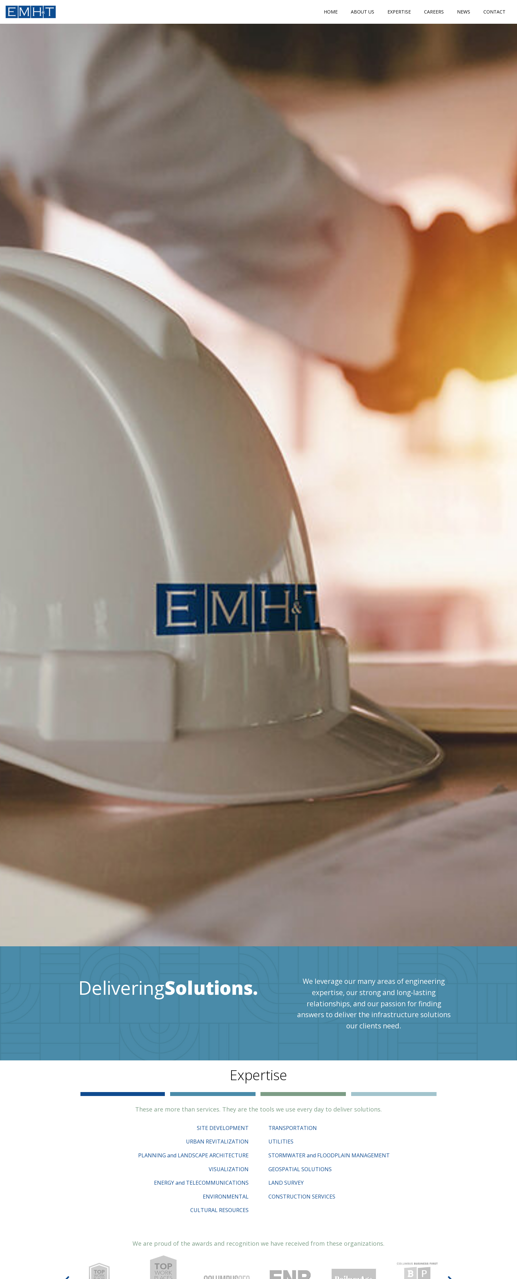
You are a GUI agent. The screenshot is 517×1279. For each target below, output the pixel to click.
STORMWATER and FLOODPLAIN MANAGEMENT (329, 1155)
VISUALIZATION (229, 1169)
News (463, 12)
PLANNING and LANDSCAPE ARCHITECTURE (193, 1155)
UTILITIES (280, 1141)
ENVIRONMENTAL (226, 1196)
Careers (434, 12)
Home (331, 12)
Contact (494, 12)
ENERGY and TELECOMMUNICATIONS (201, 1182)
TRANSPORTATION (292, 1128)
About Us (362, 12)
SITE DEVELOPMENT (223, 1128)
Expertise (399, 12)
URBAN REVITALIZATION (217, 1141)
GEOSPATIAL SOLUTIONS (300, 1169)
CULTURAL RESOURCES (219, 1210)
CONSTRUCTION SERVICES (301, 1196)
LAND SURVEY (286, 1182)
